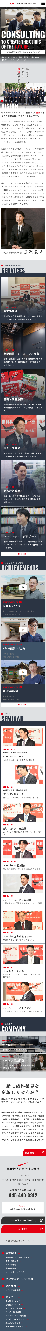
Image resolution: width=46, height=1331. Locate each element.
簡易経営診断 (11, 1268)
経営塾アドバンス (13, 1305)
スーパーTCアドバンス (15, 1326)
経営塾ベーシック (13, 1301)
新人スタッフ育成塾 (14, 1308)
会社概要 (12, 1286)
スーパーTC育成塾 (14, 1312)
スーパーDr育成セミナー (16, 1319)
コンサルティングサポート (17, 1272)
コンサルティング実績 (20, 1279)
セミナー (12, 1297)
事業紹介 (12, 1253)
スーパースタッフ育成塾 (16, 1315)
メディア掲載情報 (13, 1290)
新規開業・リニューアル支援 (18, 1257)
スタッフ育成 (11, 1265)
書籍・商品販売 (12, 1261)
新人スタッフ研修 (13, 1323)
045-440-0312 (23, 1195)
